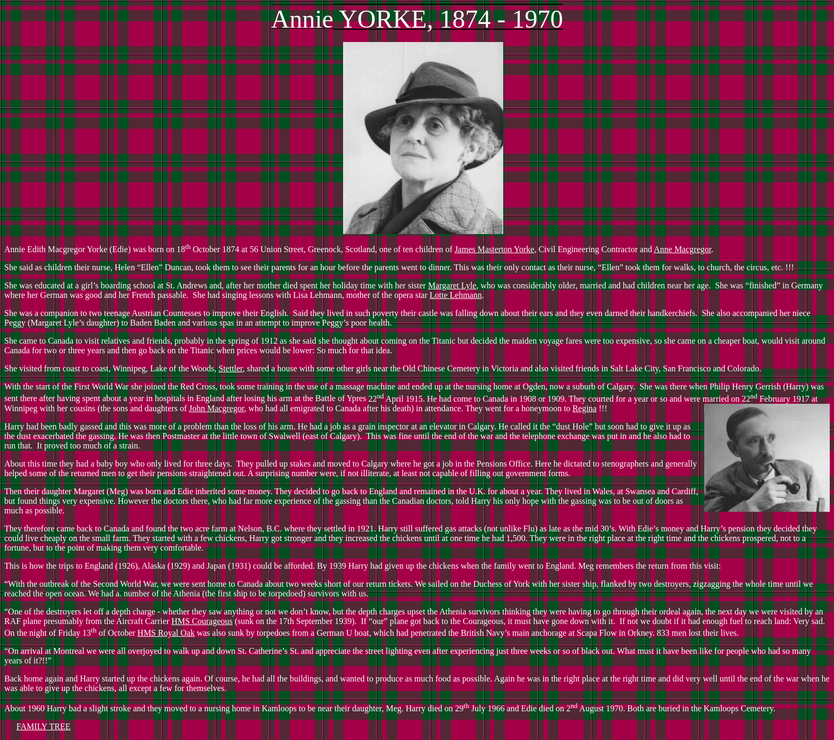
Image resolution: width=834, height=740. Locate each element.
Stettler (231, 368)
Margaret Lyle (452, 285)
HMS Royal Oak (166, 632)
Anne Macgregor (682, 249)
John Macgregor (216, 408)
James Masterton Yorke (495, 249)
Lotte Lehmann (456, 295)
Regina (584, 408)
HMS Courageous (201, 621)
